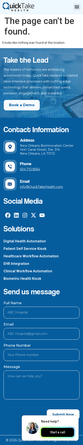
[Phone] (10, 166)
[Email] (10, 184)
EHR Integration (16, 264)
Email (25, 181)
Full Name (13, 303)
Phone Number (17, 345)
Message (12, 367)
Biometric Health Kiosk (22, 279)
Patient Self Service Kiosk (25, 249)
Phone (25, 163)
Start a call (57, 432)
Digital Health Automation (25, 241)
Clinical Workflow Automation (28, 271)
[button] (77, 7)
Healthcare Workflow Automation (31, 256)
